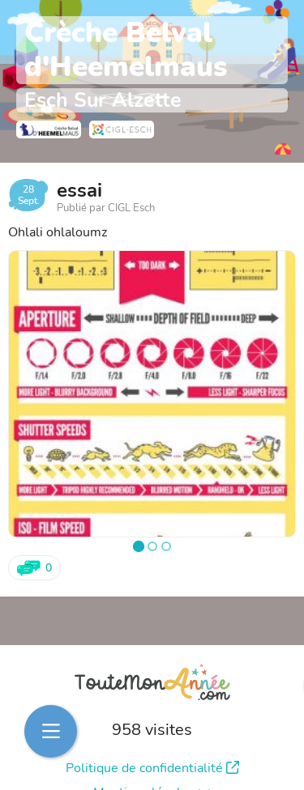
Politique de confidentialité (152, 768)
